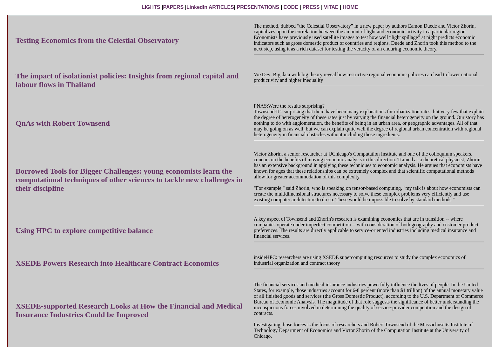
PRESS (311, 7)
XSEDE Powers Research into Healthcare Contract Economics (117, 263)
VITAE (331, 7)
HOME (350, 7)
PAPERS (173, 7)
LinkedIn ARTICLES (210, 7)
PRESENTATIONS (258, 7)
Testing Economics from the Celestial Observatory (97, 40)
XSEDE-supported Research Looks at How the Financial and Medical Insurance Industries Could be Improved (129, 310)
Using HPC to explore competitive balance (84, 230)
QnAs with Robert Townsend (63, 123)
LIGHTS (151, 7)
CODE (291, 7)
